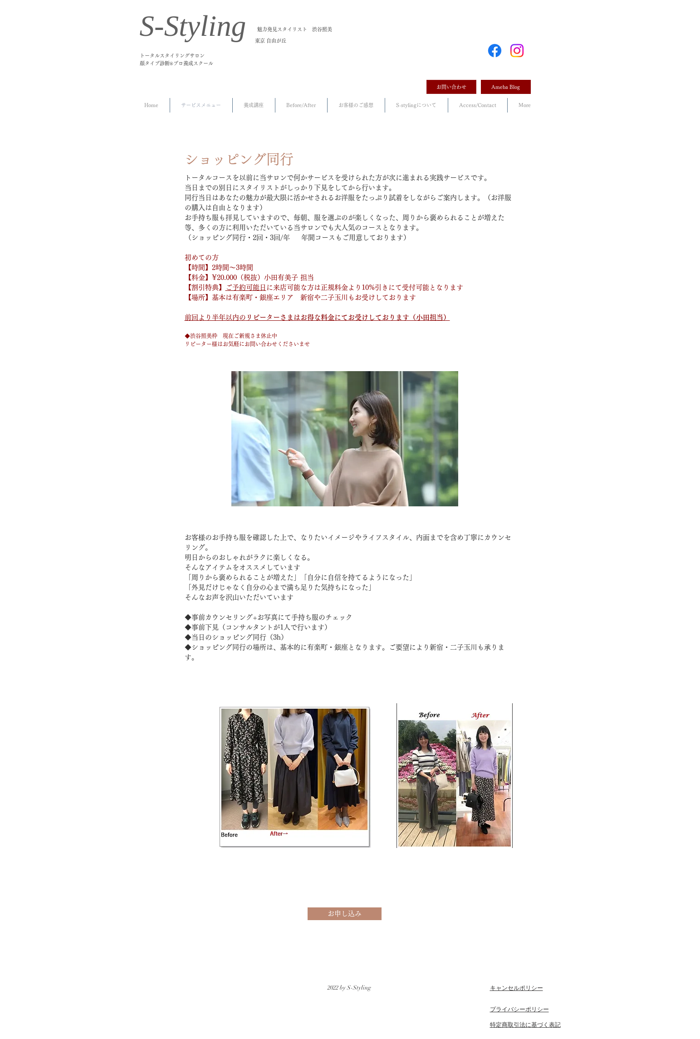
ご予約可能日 (245, 287)
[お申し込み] (345, 913)
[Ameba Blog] (506, 87)
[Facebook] (495, 50)
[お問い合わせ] (451, 87)
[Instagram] (517, 50)
